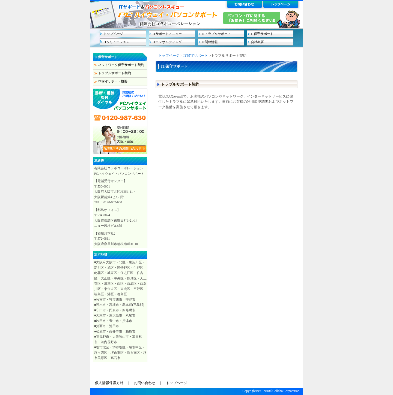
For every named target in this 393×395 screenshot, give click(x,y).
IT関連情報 (210, 42)
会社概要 (257, 42)
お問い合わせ (144, 383)
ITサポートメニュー (167, 34)
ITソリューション (116, 42)
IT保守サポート (262, 34)
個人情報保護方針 (109, 383)
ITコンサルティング (167, 42)
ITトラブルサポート (216, 34)
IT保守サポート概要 (112, 81)
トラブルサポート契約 (114, 73)
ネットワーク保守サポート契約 (121, 65)
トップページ (113, 34)
